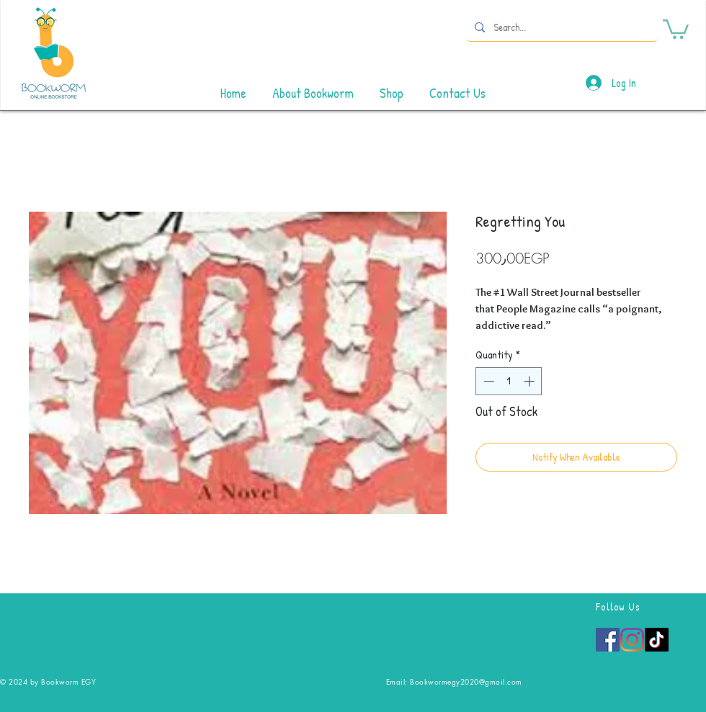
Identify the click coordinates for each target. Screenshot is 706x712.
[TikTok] (657, 640)
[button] (676, 28)
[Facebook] (608, 640)
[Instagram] (632, 640)
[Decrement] (487, 381)
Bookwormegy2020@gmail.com (466, 681)
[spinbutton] (509, 381)
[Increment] (530, 381)
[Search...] (560, 27)
